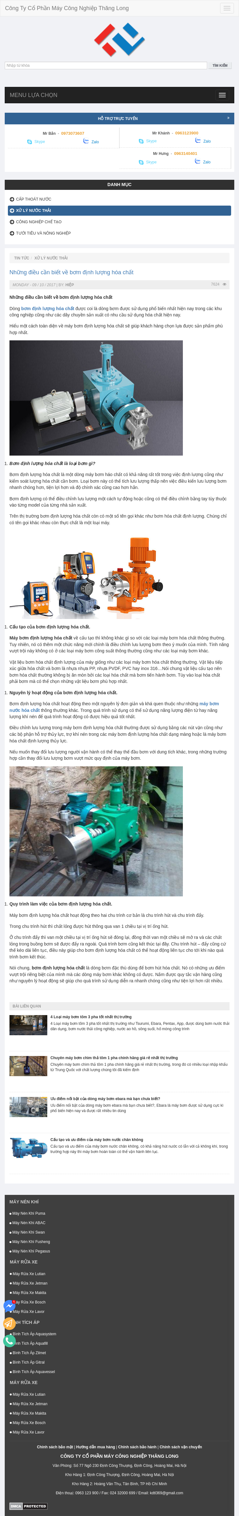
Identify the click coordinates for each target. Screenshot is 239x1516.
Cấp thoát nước (33, 199)
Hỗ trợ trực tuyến (164, 118)
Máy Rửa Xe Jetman (28, 1283)
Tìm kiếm (220, 65)
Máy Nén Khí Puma (27, 1213)
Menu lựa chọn (33, 95)
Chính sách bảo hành (137, 1447)
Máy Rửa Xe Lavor (27, 1311)
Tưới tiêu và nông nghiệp (43, 233)
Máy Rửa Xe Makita (28, 1293)
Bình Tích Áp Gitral (27, 1362)
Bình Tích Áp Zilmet (28, 1353)
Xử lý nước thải (33, 210)
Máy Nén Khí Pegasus (29, 1251)
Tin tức (21, 258)
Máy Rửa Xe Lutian (27, 1274)
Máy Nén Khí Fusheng (29, 1242)
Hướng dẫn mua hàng (95, 1447)
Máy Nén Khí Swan (27, 1232)
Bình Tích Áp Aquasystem (33, 1334)
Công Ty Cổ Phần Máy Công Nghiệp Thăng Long (67, 8)
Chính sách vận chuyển (181, 1447)
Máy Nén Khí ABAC (27, 1223)
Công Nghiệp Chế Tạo (38, 222)
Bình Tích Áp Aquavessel (32, 1372)
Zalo (91, 141)
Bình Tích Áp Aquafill (29, 1343)
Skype (36, 142)
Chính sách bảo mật (55, 1447)
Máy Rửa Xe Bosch (27, 1302)
